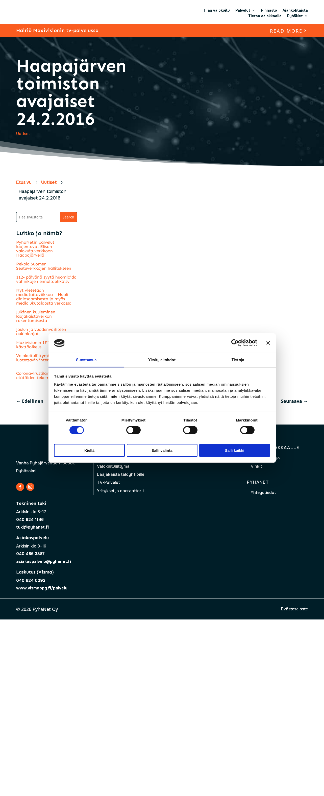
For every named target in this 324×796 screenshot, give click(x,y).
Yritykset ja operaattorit (120, 490)
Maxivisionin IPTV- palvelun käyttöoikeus (44, 344)
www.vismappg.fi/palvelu (41, 588)
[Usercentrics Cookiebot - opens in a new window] (235, 343)
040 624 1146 (30, 519)
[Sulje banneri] (268, 343)
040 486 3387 (30, 553)
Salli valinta (162, 450)
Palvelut (242, 10)
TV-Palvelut (108, 482)
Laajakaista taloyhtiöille (120, 474)
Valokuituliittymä (113, 466)
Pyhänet (258, 482)
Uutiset (23, 133)
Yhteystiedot (263, 492)
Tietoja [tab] (237, 359)
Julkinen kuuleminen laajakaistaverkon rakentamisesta (35, 316)
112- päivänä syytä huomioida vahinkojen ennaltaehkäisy (46, 279)
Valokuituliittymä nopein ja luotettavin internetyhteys (43, 357)
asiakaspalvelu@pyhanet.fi (43, 561)
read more (286, 31)
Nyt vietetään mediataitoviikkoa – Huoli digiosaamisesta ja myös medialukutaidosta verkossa (43, 297)
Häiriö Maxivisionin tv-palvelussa (57, 30)
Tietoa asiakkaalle (265, 16)
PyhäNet (295, 16)
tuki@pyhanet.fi (32, 527)
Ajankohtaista (295, 10)
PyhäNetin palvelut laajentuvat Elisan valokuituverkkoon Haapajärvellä (35, 249)
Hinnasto (269, 10)
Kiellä (89, 450)
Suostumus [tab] (86, 359)
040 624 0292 (30, 580)
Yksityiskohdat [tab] (162, 359)
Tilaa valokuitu (216, 10)
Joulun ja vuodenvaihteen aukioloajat (41, 331)
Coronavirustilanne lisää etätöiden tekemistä (40, 375)
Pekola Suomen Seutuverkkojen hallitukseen (43, 266)
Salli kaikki (234, 450)
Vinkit (256, 466)
